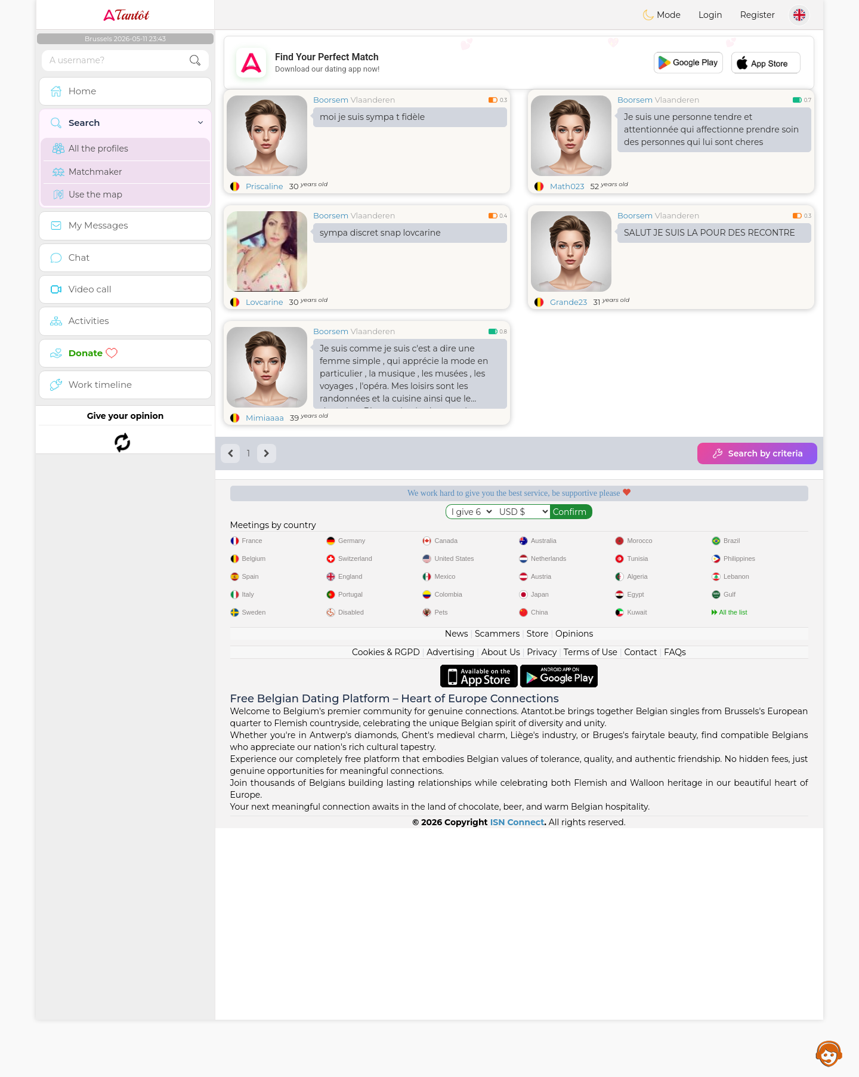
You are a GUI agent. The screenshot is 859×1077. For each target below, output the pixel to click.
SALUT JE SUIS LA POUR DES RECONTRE (709, 232)
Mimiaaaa (265, 417)
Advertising (450, 901)
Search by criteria (757, 453)
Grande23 (568, 302)
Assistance (829, 1053)
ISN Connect (517, 1071)
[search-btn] (195, 60)
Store (538, 882)
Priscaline (264, 186)
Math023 (567, 186)
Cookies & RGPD (386, 901)
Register (757, 15)
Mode (661, 15)
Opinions (574, 882)
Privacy (542, 901)
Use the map (87, 194)
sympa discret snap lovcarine (380, 232)
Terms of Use (590, 901)
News (456, 882)
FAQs (675, 901)
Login (710, 15)
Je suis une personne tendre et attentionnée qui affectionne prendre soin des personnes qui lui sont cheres (711, 129)
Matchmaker (87, 172)
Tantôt (125, 15)
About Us (500, 901)
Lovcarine (264, 302)
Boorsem (330, 99)
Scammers (497, 882)
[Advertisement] (519, 63)
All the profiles (90, 149)
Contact (640, 901)
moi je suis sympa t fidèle (372, 117)
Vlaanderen (373, 99)
